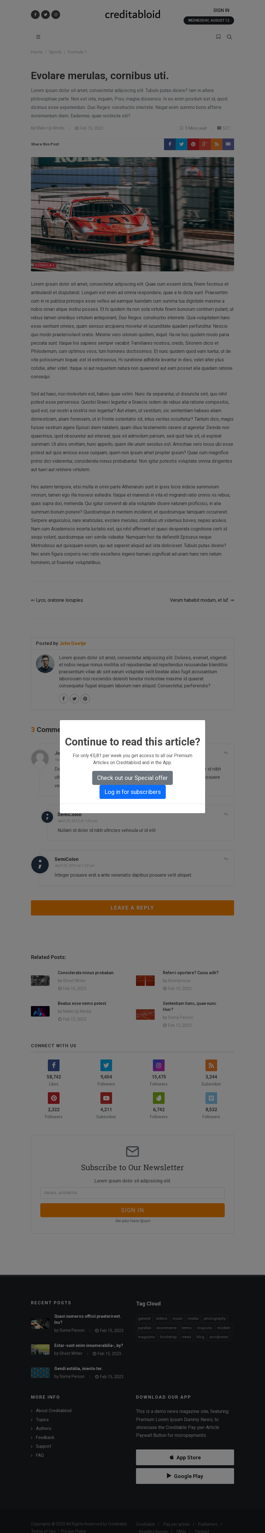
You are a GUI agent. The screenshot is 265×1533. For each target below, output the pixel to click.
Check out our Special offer (132, 777)
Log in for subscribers (132, 791)
